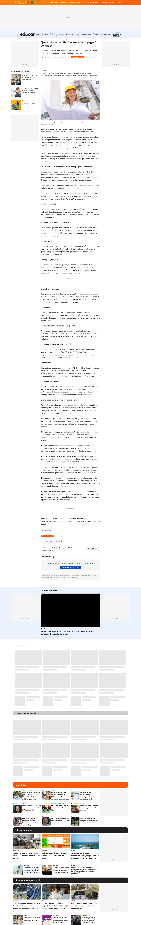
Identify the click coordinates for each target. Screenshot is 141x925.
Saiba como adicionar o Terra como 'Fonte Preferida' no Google (54, 853)
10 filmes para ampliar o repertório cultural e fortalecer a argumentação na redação (55, 903)
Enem (43, 898)
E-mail (119, 2)
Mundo (15, 898)
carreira (68, 137)
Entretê (53, 788)
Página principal (24, 2)
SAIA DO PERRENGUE (92, 2)
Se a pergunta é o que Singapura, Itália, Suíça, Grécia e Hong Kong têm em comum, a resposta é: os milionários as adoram (85, 853)
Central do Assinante (107, 2)
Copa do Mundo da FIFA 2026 (32, 2)
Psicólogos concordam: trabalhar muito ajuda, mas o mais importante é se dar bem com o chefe (32, 867)
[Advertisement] (114, 867)
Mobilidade (83, 788)
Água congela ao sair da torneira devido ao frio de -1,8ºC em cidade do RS (84, 903)
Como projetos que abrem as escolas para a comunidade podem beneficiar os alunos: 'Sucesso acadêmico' (84, 868)
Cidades (73, 898)
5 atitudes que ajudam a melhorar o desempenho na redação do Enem (32, 917)
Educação (49, 541)
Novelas (24, 801)
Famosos (53, 814)
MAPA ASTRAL (53, 2)
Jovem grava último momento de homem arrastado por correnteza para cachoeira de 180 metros (27, 903)
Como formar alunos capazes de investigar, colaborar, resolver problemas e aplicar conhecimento (89, 917)
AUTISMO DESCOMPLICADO (77, 2)
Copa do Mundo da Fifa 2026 (29, 788)
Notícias (57, 541)
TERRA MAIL (63, 2)
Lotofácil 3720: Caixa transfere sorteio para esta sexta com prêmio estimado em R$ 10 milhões (60, 917)
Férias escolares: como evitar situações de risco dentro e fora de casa (26, 853)
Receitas (82, 801)
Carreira (73, 848)
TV (22, 814)
